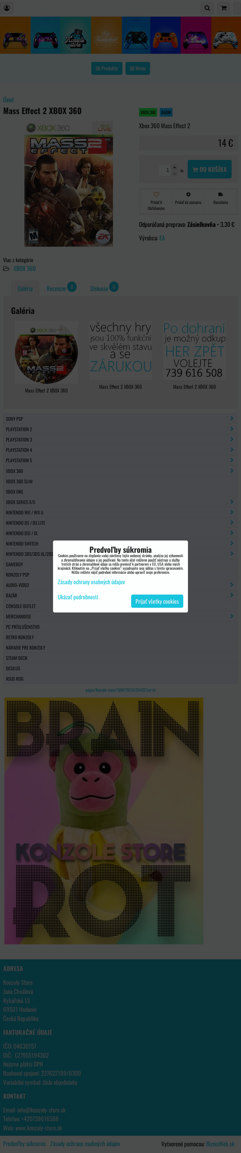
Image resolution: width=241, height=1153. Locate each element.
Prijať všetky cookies (157, 601)
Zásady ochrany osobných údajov (91, 582)
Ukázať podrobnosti (78, 597)
